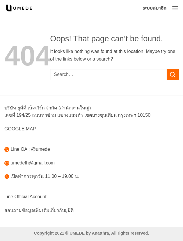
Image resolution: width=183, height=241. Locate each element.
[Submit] (173, 74)
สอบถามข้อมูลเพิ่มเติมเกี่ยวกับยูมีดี (39, 210)
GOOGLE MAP (20, 128)
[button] (175, 8)
